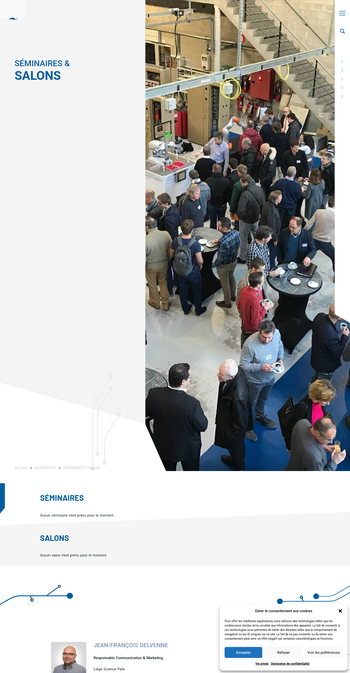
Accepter (243, 652)
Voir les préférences (323, 652)
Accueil (21, 468)
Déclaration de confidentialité (290, 663)
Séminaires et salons (81, 468)
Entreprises (46, 468)
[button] (340, 611)
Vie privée (262, 663)
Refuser (283, 652)
